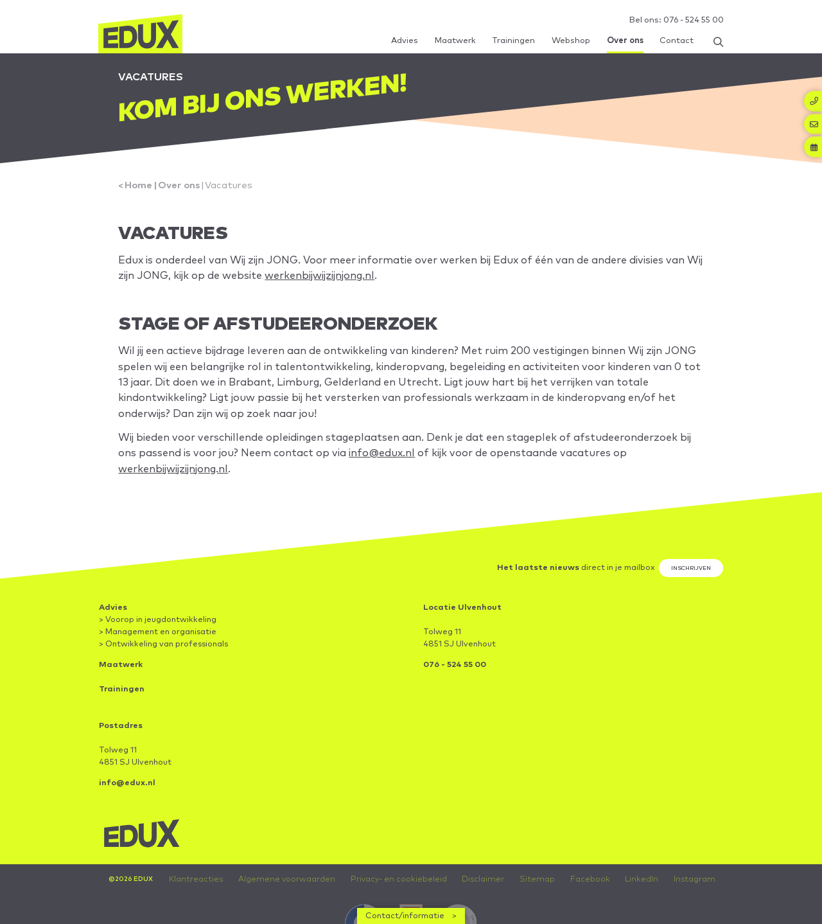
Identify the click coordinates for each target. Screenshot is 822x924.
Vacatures (234, 191)
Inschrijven (688, 588)
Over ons (183, 191)
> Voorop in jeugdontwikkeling (157, 641)
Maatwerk (121, 686)
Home (140, 191)
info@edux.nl (532, 470)
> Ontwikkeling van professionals (163, 666)
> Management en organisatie (157, 654)
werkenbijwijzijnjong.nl (418, 284)
